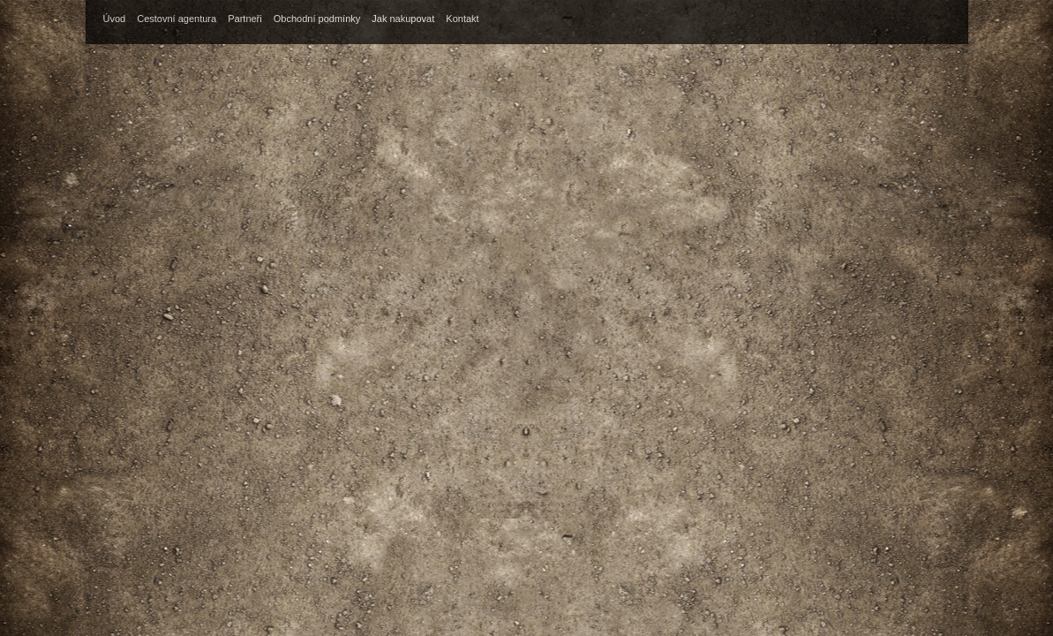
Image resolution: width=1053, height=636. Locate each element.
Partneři (245, 18)
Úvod (114, 18)
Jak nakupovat (403, 18)
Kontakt (462, 18)
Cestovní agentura (176, 18)
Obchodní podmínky (317, 18)
